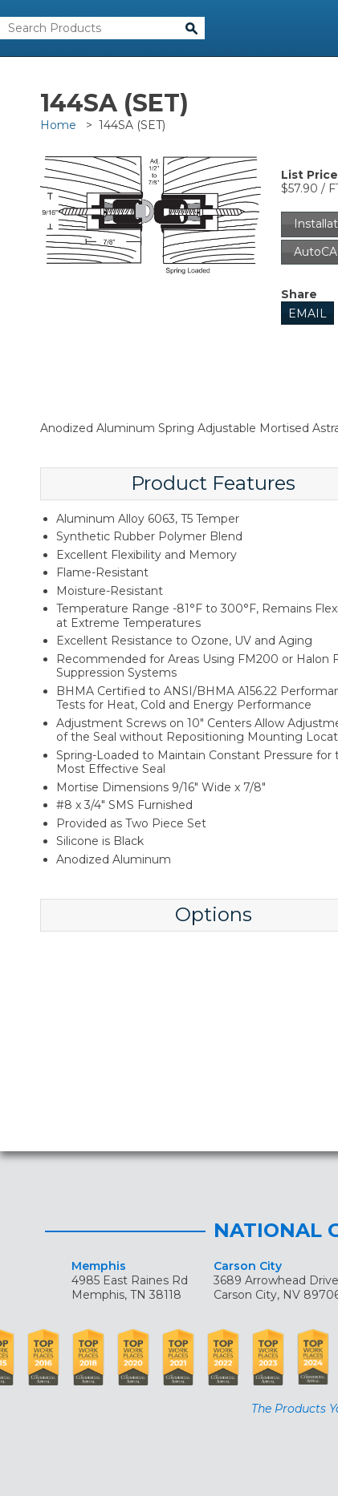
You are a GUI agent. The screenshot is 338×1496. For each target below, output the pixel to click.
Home (58, 125)
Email (307, 313)
